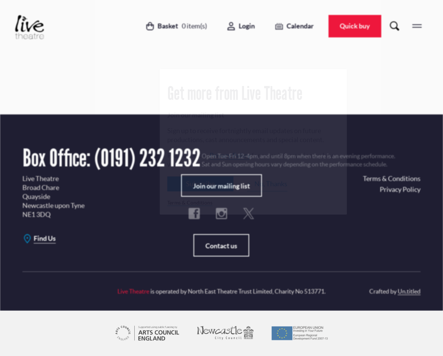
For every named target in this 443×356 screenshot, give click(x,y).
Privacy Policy (230, 155)
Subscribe (200, 183)
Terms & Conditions (190, 202)
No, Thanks (270, 183)
